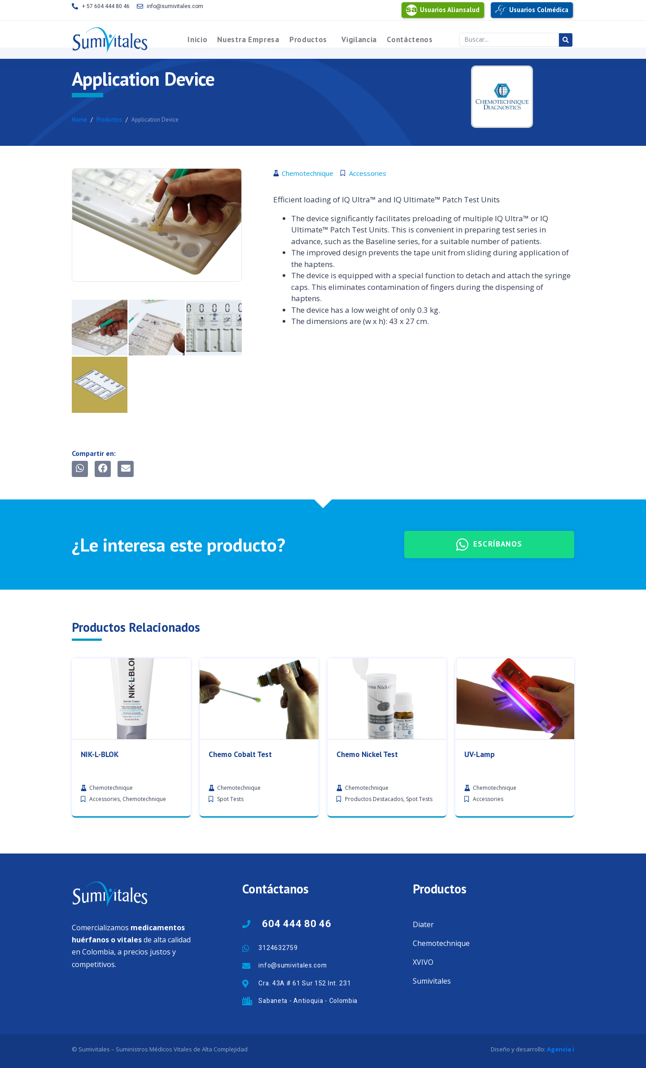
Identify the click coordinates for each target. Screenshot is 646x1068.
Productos (308, 39)
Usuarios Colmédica (538, 9)
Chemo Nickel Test (367, 905)
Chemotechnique (144, 950)
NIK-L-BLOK (99, 905)
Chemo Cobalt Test (240, 905)
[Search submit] (565, 40)
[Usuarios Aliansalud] (411, 10)
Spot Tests (230, 950)
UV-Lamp (479, 905)
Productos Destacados (374, 950)
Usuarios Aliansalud (450, 9)
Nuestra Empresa (248, 39)
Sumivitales (432, 981)
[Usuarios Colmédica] (500, 10)
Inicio (197, 39)
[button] (80, 469)
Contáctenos (410, 39)
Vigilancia (359, 39)
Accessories (104, 950)
